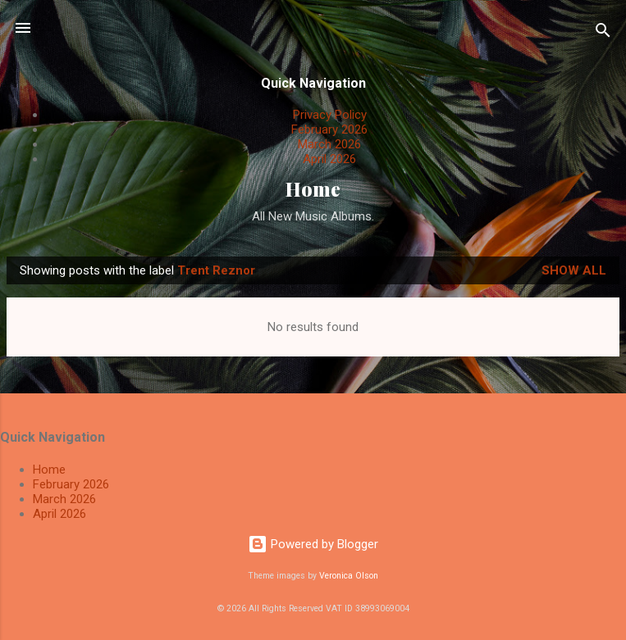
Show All (573, 270)
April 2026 (329, 159)
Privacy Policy (330, 114)
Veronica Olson (348, 575)
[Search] (603, 33)
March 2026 (329, 144)
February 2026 (329, 129)
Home (313, 189)
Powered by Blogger (313, 544)
